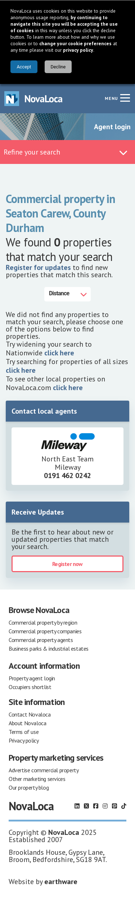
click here (59, 352)
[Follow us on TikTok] (123, 805)
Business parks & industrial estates (49, 647)
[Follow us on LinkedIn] (77, 805)
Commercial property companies (45, 630)
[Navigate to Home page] (33, 98)
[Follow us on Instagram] (105, 805)
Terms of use (24, 731)
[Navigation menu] (125, 97)
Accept (24, 66)
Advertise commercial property (43, 769)
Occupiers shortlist (30, 686)
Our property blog (29, 786)
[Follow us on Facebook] (95, 805)
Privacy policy (24, 739)
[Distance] (67, 293)
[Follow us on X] (86, 805)
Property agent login (32, 677)
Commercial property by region (43, 621)
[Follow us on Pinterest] (114, 805)
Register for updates (38, 266)
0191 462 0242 (67, 475)
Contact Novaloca (30, 713)
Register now (67, 563)
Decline (58, 66)
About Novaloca (27, 722)
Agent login (112, 126)
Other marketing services (37, 778)
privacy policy (78, 50)
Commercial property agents (41, 639)
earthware (60, 881)
